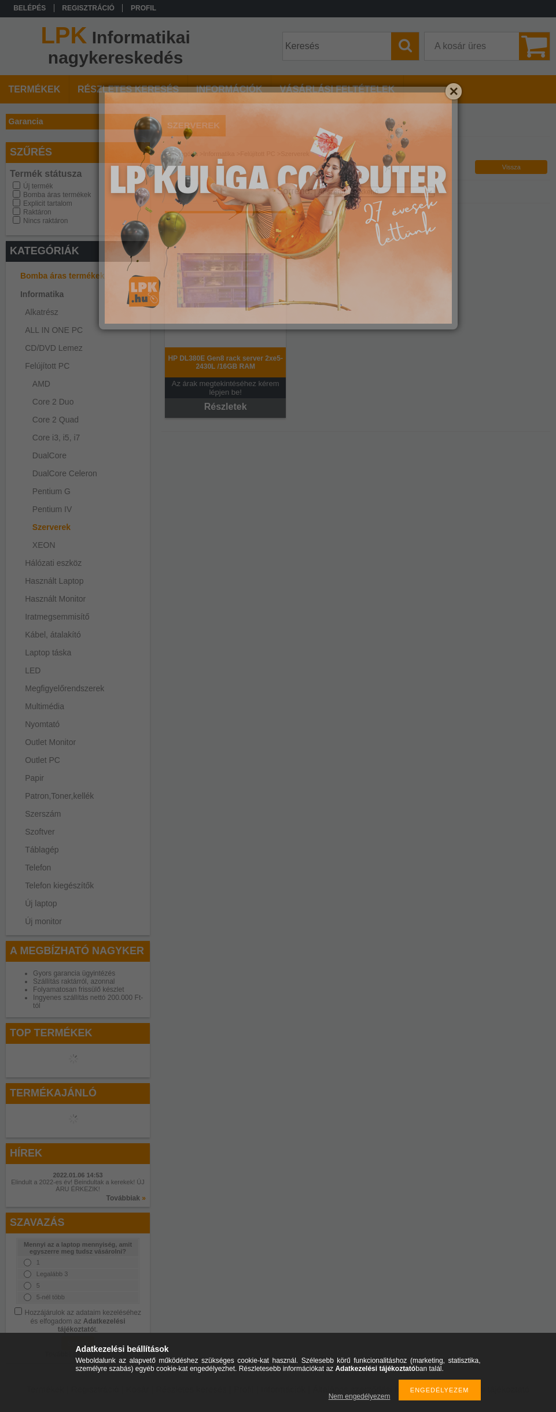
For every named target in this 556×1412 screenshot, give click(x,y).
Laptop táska (48, 652)
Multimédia (44, 706)
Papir (34, 778)
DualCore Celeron (64, 473)
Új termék (38, 186)
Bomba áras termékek (57, 195)
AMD (41, 383)
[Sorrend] (375, 192)
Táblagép (41, 849)
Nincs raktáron (45, 221)
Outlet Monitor (50, 742)
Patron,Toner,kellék (59, 795)
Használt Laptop (54, 580)
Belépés (29, 8)
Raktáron (37, 212)
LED (32, 670)
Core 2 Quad (55, 419)
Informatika (42, 294)
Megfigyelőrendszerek (64, 688)
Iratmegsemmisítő (57, 616)
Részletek (225, 407)
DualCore (49, 455)
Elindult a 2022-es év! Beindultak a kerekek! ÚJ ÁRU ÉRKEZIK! (78, 1185)
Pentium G (51, 491)
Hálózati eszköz (53, 563)
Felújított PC (47, 365)
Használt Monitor (55, 598)
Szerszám (43, 813)
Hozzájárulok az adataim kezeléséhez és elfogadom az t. (83, 1321)
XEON (44, 545)
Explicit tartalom (47, 203)
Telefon (38, 867)
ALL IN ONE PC (54, 330)
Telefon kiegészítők (59, 885)
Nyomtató (42, 724)
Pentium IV (52, 509)
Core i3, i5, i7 (56, 437)
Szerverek (51, 527)
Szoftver (39, 831)
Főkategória (181, 153)
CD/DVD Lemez (54, 348)
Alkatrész (41, 312)
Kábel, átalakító (53, 634)
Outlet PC (42, 760)
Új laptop (41, 903)
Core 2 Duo (53, 401)
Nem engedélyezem (360, 1396)
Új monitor (43, 921)
